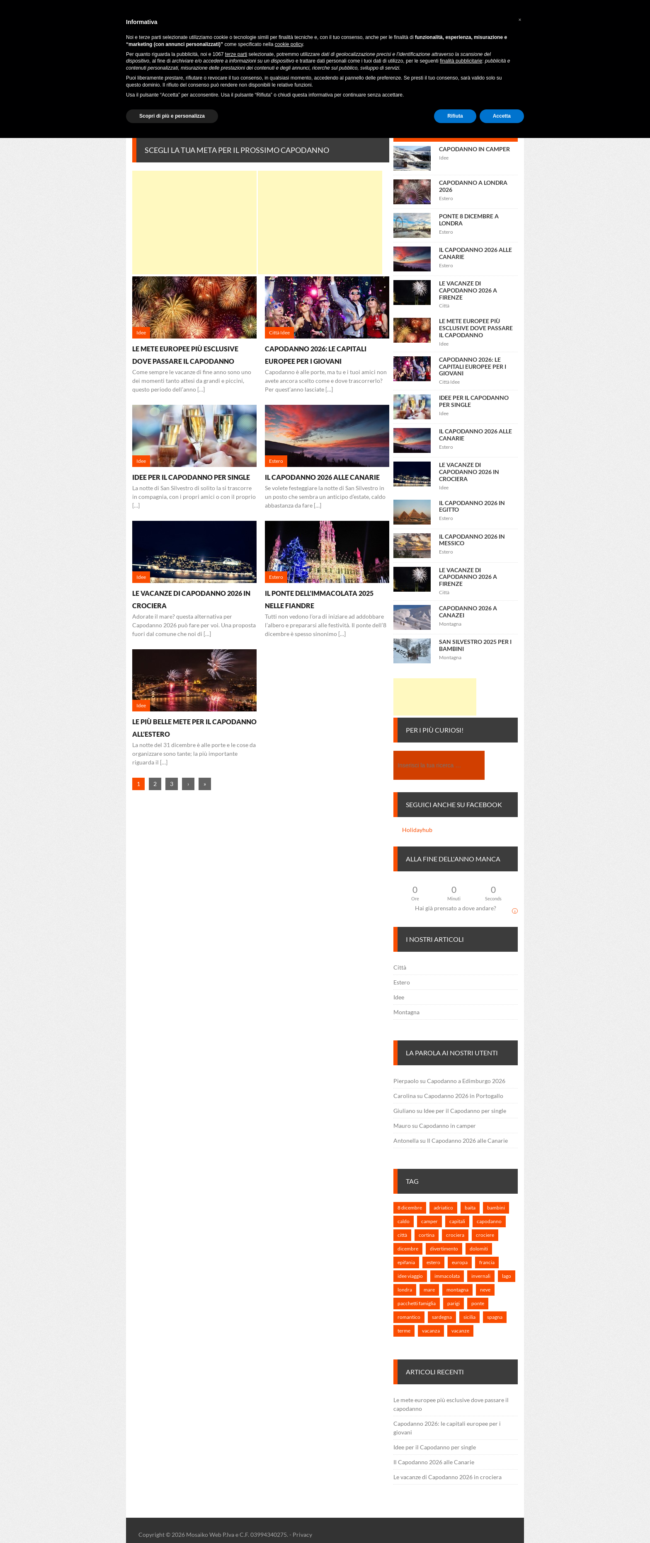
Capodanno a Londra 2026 (473, 186)
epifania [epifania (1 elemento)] (406, 1262)
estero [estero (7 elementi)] (433, 1262)
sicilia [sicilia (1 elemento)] (469, 1317)
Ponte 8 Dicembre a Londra (469, 220)
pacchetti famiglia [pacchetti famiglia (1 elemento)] (417, 1303)
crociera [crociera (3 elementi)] (455, 1235)
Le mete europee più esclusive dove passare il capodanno (476, 328)
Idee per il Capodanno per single (191, 477)
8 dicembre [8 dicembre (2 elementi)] (410, 1207)
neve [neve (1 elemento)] (485, 1290)
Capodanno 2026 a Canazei (468, 612)
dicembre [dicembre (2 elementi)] (408, 1249)
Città (399, 967)
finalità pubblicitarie (461, 61)
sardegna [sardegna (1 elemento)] (442, 1317)
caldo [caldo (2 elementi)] (404, 1221)
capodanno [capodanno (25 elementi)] (489, 1221)
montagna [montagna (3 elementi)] (457, 1290)
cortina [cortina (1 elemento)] (426, 1235)
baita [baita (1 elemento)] (470, 1207)
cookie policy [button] (289, 44)
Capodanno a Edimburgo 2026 (466, 1080)
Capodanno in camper (474, 148)
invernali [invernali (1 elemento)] (480, 1276)
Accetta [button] (502, 116)
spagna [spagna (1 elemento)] (494, 1317)
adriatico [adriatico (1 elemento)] (443, 1207)
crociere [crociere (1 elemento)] (485, 1235)
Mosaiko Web (203, 1534)
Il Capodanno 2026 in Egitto (472, 506)
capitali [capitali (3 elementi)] (457, 1221)
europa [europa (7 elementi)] (460, 1262)
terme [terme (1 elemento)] (404, 1331)
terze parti (236, 54)
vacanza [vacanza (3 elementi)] (431, 1331)
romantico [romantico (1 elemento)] (409, 1317)
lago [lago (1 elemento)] (506, 1276)
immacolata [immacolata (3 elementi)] (447, 1276)
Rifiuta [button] (455, 116)
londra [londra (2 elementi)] (405, 1290)
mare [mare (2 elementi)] (429, 1290)
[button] (519, 20)
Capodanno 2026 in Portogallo (463, 1095)
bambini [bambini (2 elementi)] (496, 1207)
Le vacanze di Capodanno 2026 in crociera (469, 471)
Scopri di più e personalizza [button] (172, 116)
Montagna (406, 1012)
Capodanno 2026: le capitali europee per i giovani (472, 366)
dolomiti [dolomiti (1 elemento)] (479, 1249)
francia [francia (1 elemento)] (487, 1262)
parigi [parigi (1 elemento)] (453, 1303)
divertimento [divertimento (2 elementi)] (444, 1249)
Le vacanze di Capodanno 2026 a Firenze (468, 290)
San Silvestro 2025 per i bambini (475, 645)
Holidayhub (417, 829)
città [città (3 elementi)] (402, 1235)
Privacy (302, 1534)
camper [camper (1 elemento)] (429, 1221)
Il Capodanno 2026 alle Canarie (322, 477)
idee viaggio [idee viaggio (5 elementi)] (410, 1276)
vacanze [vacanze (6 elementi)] (460, 1331)
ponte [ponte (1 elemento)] (477, 1303)
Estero (401, 982)
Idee (398, 997)
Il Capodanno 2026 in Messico (472, 540)
